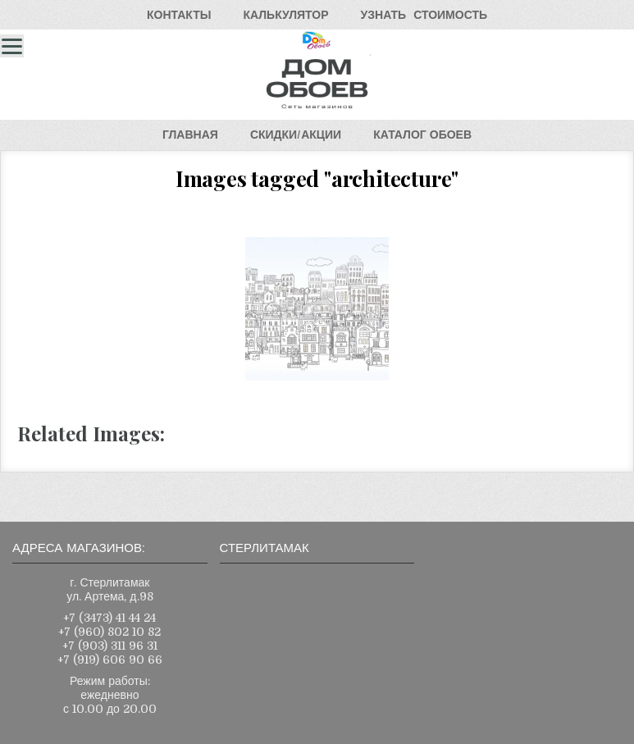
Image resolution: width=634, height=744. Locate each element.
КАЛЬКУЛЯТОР (285, 14)
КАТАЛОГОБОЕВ (422, 134)
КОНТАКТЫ (179, 14)
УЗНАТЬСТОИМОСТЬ (424, 14)
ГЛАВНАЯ (190, 134)
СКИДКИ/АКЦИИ (295, 134)
